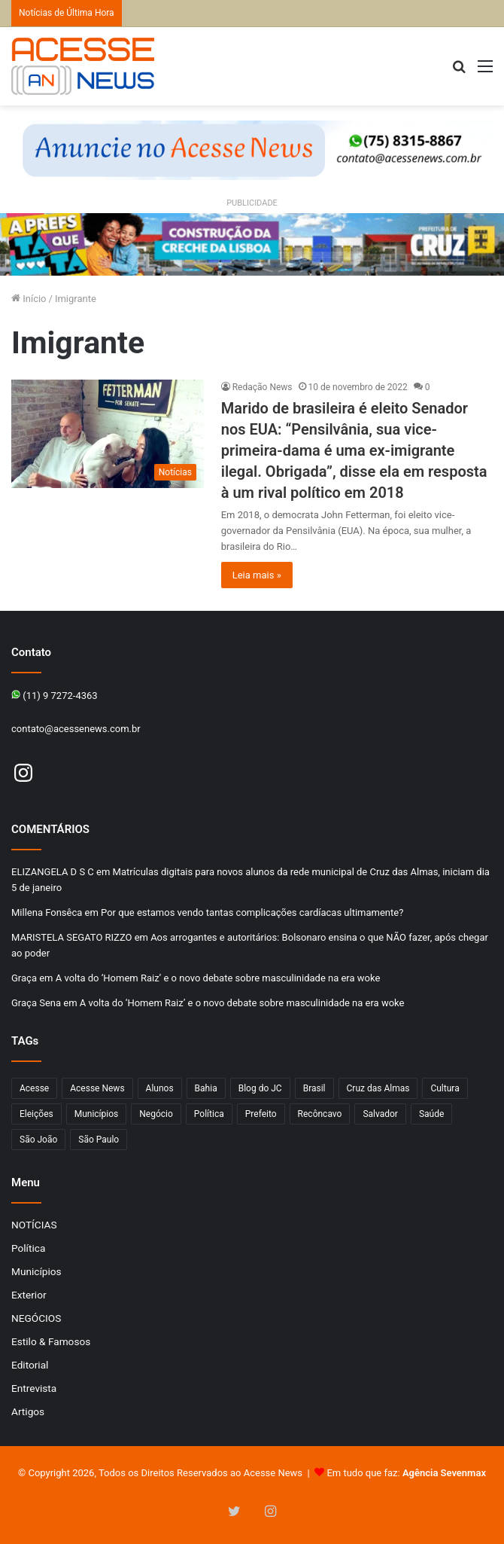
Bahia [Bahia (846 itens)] (206, 1088)
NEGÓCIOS (36, 1318)
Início (29, 298)
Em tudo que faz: (406, 1472)
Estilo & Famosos (50, 1341)
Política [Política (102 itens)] (209, 1114)
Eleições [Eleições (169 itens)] (36, 1114)
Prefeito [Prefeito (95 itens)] (261, 1114)
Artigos (27, 1411)
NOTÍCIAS (34, 1225)
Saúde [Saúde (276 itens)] (431, 1114)
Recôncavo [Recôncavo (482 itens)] (320, 1114)
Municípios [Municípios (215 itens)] (96, 1114)
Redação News (262, 387)
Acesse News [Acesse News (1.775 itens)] (97, 1088)
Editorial (29, 1365)
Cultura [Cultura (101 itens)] (444, 1088)
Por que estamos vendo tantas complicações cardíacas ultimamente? (252, 912)
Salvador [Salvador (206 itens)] (380, 1114)
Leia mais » (256, 575)
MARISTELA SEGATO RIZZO (71, 937)
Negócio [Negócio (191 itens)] (156, 1114)
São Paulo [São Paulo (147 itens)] (98, 1139)
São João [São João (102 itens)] (38, 1139)
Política (28, 1248)
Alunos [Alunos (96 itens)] (160, 1088)
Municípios (36, 1271)
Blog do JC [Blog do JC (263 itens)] (260, 1088)
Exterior (29, 1295)
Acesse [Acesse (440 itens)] (34, 1088)
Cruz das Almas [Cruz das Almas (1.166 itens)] (378, 1088)
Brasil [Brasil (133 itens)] (314, 1088)
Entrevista (33, 1388)
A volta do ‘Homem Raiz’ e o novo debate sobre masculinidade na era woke (218, 978)
